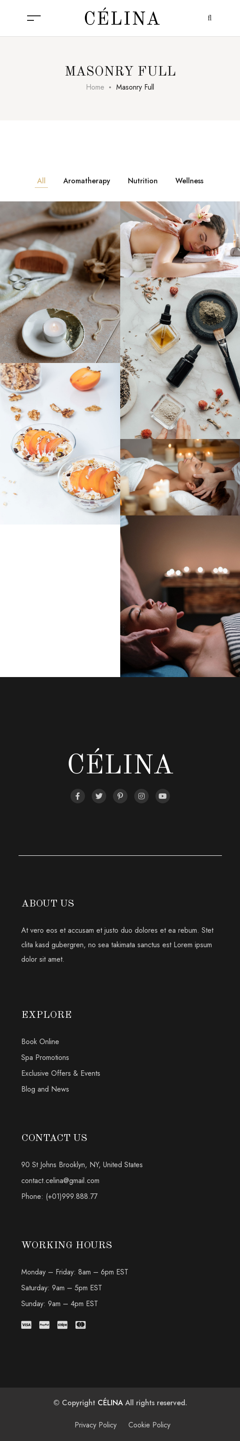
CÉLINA (110, 1403)
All (41, 181)
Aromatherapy (86, 181)
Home (95, 87)
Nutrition (143, 181)
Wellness (189, 181)
